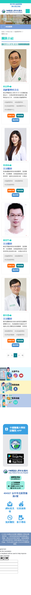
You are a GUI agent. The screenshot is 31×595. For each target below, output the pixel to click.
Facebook (10, 376)
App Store (15, 461)
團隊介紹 (4, 34)
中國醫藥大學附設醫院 (15, 472)
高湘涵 (6, 165)
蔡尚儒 (6, 315)
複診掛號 (16, 120)
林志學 (6, 86)
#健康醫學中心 (21, 106)
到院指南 (15, 389)
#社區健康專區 (9, 106)
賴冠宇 (6, 240)
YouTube (21, 376)
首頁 (2, 31)
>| (22, 355)
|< (8, 355)
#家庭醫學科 (19, 102)
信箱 (15, 402)
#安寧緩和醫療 (9, 335)
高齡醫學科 (18, 31)
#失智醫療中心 (9, 110)
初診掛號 (20, 115)
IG (15, 376)
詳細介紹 (11, 115)
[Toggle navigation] (28, 11)
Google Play (15, 456)
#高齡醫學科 (9, 102)
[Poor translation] (6, 558)
